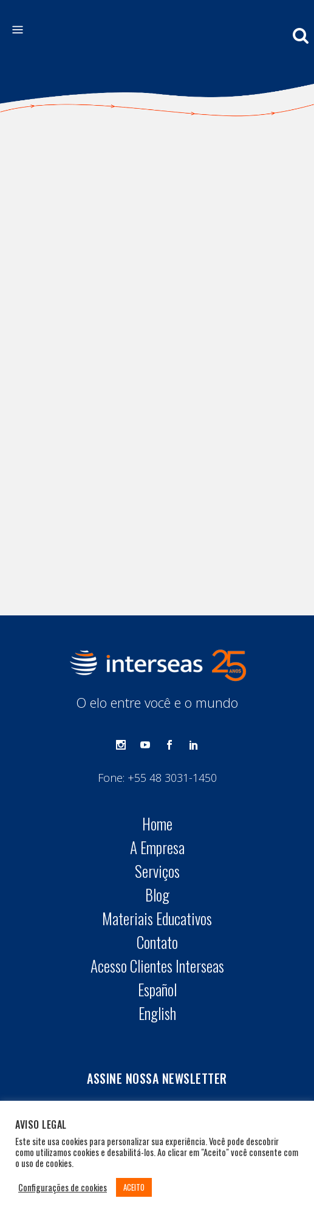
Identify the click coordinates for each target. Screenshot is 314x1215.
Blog (157, 771)
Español (157, 865)
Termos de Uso (194, 1069)
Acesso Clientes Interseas (157, 842)
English (157, 889)
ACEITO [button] (134, 1187)
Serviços (157, 747)
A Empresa (157, 723)
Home (157, 700)
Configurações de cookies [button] (62, 1187)
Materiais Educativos (157, 794)
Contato (157, 818)
